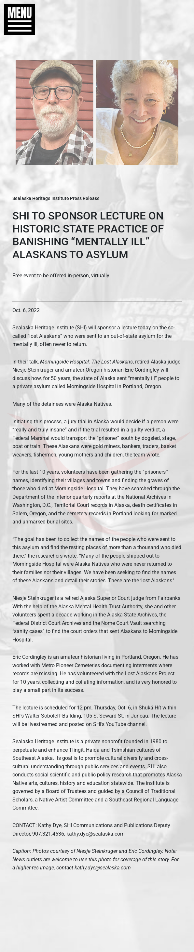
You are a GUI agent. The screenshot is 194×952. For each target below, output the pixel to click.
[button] (16, 19)
